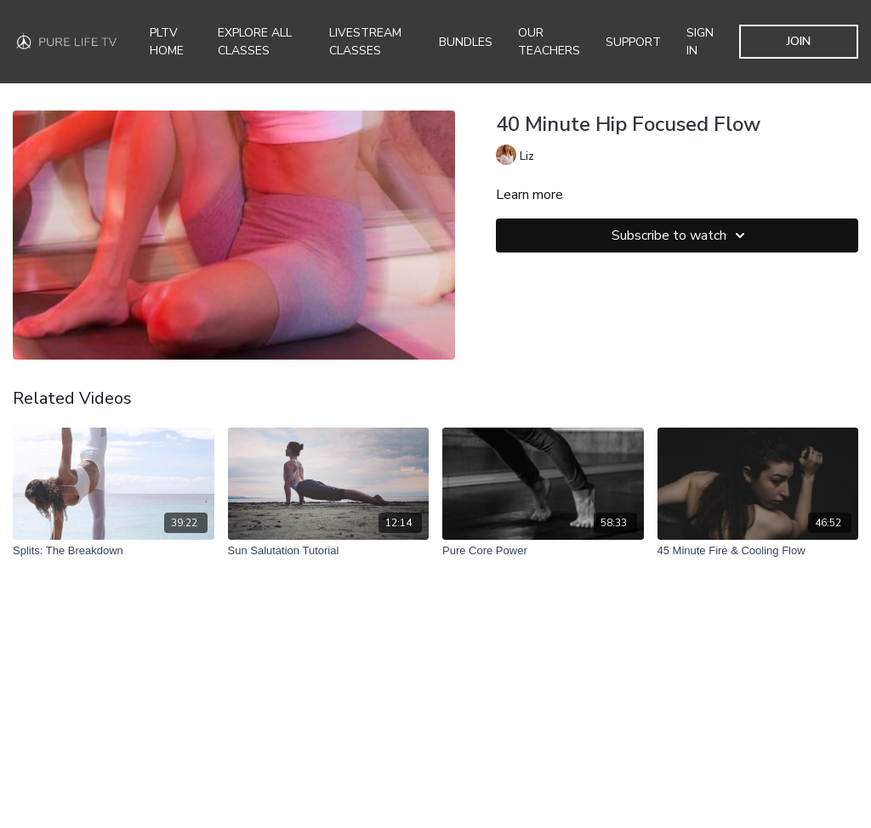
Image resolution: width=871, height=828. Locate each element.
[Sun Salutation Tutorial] (329, 550)
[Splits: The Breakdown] (113, 550)
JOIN (799, 41)
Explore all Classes (255, 42)
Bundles (465, 42)
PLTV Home (167, 42)
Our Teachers (549, 42)
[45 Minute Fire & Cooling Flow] (758, 550)
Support (633, 42)
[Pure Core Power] (543, 550)
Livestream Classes (365, 42)
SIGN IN (700, 42)
